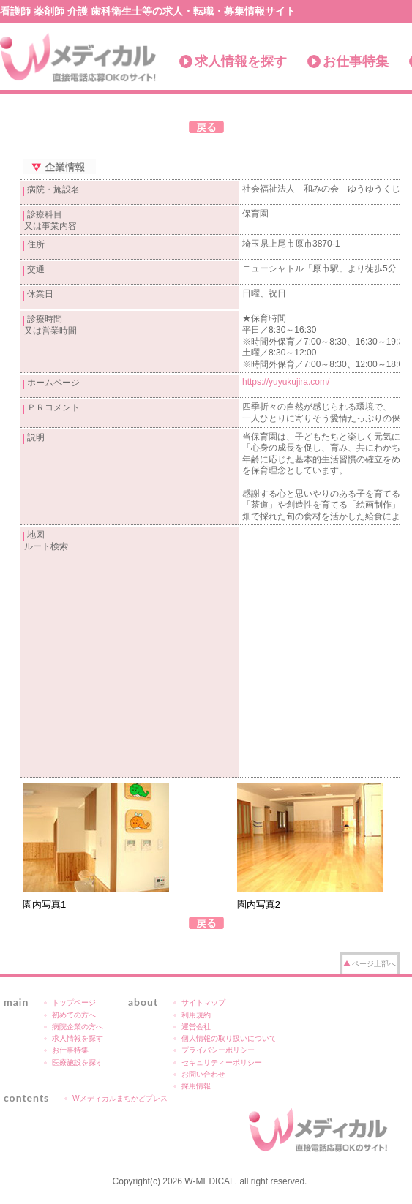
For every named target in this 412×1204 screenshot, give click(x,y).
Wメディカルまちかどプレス (120, 1098)
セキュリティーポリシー (221, 1062)
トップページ (74, 1002)
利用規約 (196, 1015)
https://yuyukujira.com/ (285, 382)
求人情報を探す (241, 61)
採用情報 (196, 1086)
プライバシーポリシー (218, 1050)
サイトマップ (203, 1002)
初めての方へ (74, 1015)
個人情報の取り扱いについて (229, 1038)
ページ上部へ (374, 964)
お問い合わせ (203, 1074)
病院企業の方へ (77, 1027)
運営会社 (196, 1027)
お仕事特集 (356, 61)
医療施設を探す (77, 1062)
